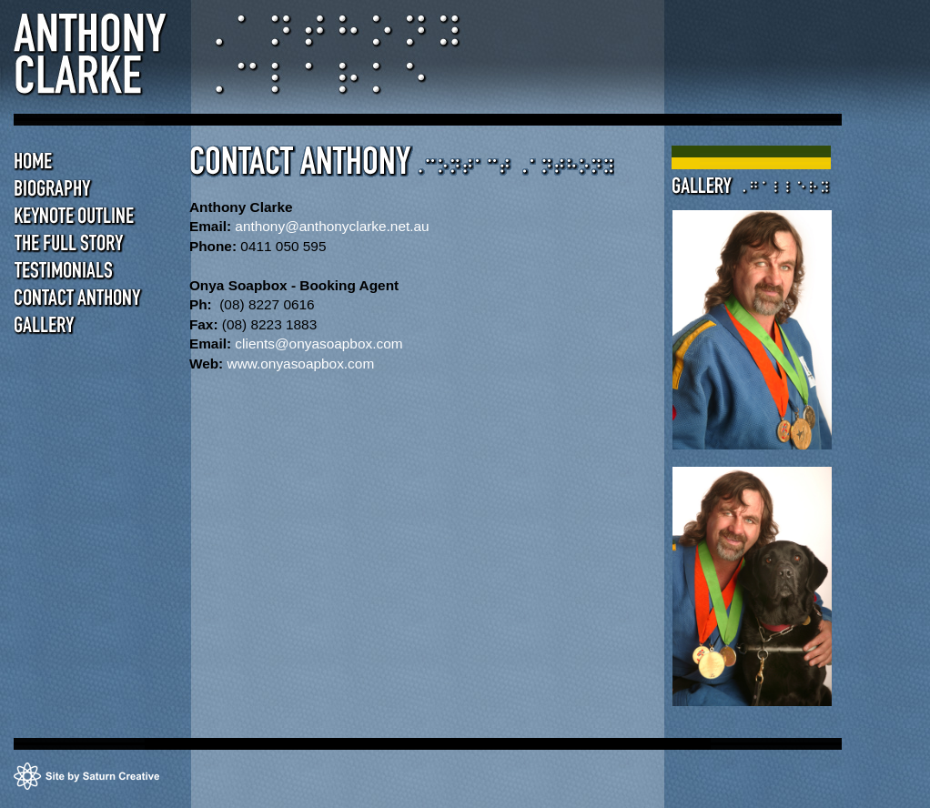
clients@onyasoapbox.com (318, 343)
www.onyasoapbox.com (301, 363)
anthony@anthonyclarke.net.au (332, 226)
